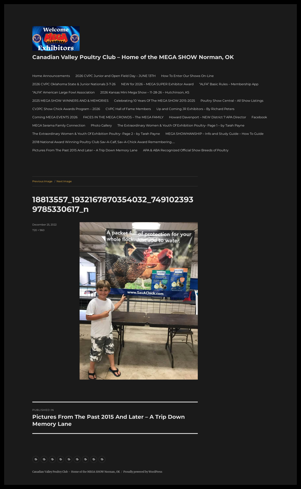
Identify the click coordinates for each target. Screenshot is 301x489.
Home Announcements (51, 76)
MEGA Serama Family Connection (58, 125)
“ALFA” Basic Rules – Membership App (228, 84)
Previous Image (42, 181)
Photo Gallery (101, 125)
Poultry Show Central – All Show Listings (232, 101)
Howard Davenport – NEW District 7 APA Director (207, 117)
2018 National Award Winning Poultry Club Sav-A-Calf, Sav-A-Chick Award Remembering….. (103, 142)
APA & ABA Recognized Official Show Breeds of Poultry (186, 150)
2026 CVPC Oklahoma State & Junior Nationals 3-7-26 (74, 84)
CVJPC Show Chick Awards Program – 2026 (66, 109)
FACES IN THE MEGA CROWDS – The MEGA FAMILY (123, 117)
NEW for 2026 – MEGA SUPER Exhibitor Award (157, 84)
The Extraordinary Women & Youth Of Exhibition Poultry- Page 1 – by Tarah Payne (180, 125)
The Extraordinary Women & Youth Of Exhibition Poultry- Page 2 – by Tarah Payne (96, 134)
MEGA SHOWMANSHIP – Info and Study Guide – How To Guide (214, 134)
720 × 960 (38, 230)
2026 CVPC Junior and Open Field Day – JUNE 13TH (115, 76)
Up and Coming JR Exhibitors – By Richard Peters (195, 109)
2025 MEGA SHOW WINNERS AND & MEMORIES (70, 101)
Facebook (259, 117)
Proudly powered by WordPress (142, 471)
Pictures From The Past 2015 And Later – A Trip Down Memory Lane (84, 150)
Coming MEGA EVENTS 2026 (55, 117)
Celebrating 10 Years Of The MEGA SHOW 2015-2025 (154, 101)
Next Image (64, 181)
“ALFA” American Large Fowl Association (63, 92)
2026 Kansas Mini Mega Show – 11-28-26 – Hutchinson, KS (144, 92)
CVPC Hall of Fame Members (128, 109)
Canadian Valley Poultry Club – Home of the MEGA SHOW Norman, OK (133, 57)
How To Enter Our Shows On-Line (187, 76)
